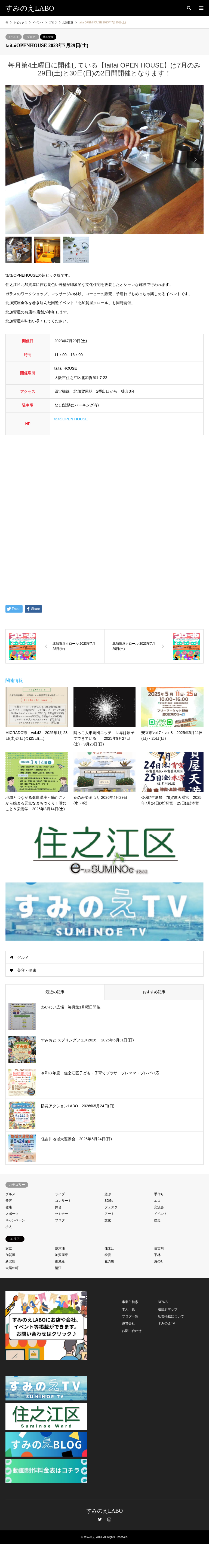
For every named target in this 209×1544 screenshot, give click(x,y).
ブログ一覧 (130, 1316)
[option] (104, 159)
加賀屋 (10, 1255)
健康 (8, 1207)
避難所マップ (167, 1309)
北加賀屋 (48, 36)
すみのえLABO (104, 1511)
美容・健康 (26, 970)
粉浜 (107, 1255)
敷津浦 (60, 1248)
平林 (157, 1255)
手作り (159, 1194)
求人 (8, 1227)
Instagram (109, 1519)
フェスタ (111, 1207)
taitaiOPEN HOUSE (71, 419)
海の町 (159, 1261)
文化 (107, 1220)
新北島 (10, 1261)
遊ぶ (107, 1194)
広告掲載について (171, 1316)
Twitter (100, 1519)
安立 (8, 1248)
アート (109, 1214)
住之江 (109, 1248)
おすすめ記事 (154, 992)
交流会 (159, 1207)
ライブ (60, 1194)
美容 (8, 1201)
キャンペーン (15, 1220)
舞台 (58, 1207)
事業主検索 (130, 1302)
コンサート (63, 1201)
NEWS (163, 1302)
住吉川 (159, 1248)
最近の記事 (54, 992)
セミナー (61, 1214)
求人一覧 (128, 1309)
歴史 (157, 1220)
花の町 (109, 1261)
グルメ (23, 957)
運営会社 (128, 1323)
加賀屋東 (61, 1255)
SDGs (108, 1201)
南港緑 (60, 1261)
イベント (13, 36)
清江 (58, 1268)
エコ (157, 1201)
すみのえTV (166, 1323)
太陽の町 (12, 1268)
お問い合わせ (132, 1331)
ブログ (31, 36)
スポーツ (12, 1214)
